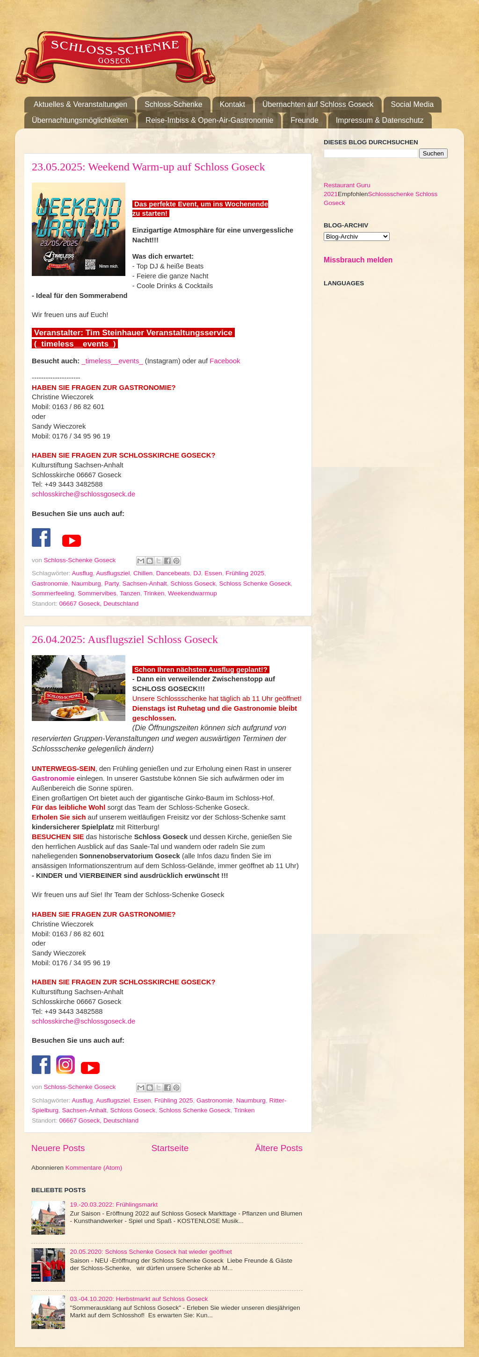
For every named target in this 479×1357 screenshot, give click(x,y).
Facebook (225, 361)
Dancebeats (173, 573)
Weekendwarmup (192, 593)
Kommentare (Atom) (94, 1167)
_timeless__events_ (112, 361)
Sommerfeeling (53, 593)
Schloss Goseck (193, 583)
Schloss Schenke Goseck (255, 583)
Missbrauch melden (358, 260)
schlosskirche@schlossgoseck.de (83, 494)
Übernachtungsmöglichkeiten (80, 120)
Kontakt (232, 104)
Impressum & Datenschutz (380, 120)
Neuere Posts (58, 1148)
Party (111, 583)
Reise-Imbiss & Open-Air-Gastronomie (209, 120)
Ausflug (82, 573)
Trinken (154, 593)
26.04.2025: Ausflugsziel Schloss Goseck (125, 639)
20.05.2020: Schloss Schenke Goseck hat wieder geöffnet (151, 1251)
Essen (213, 573)
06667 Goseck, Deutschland (99, 603)
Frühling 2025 (244, 573)
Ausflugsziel (113, 573)
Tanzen (130, 593)
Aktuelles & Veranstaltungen (80, 104)
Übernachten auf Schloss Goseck (317, 104)
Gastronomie (50, 583)
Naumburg (86, 583)
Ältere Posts (279, 1148)
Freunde (304, 120)
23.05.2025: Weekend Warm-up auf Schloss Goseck (148, 167)
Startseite (170, 1148)
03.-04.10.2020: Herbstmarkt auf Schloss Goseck (139, 1298)
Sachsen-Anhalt (144, 583)
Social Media (412, 104)
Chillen (142, 573)
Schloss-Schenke (174, 104)
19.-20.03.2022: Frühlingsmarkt (114, 1204)
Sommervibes (97, 593)
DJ (197, 573)
